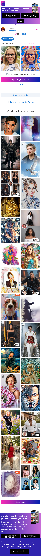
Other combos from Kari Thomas (20, 102)
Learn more (5, 549)
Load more (20, 502)
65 (24, 34)
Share (36, 29)
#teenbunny (7, 38)
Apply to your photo (20, 79)
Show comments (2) (20, 95)
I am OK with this (19, 551)
